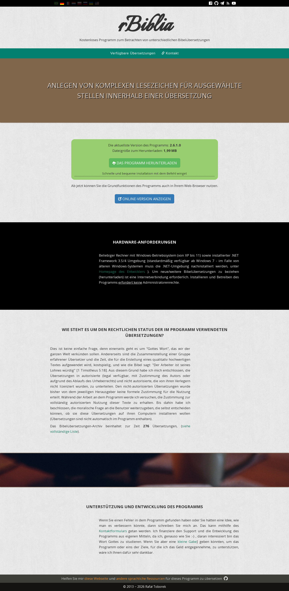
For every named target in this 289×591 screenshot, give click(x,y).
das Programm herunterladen (144, 162)
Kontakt (170, 53)
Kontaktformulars (113, 531)
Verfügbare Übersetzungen (133, 53)
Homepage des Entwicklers (123, 271)
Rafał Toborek (155, 587)
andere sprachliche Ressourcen (140, 578)
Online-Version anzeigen (144, 198)
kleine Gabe (187, 541)
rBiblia (145, 26)
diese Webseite (96, 578)
